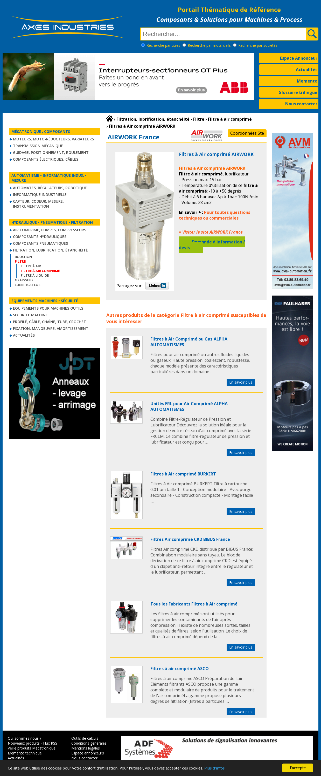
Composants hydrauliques (39, 236)
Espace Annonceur (298, 58)
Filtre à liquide (35, 275)
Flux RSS (50, 743)
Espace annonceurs (87, 753)
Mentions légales (85, 748)
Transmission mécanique (38, 145)
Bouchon (23, 256)
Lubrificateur (27, 284)
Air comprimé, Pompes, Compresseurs (49, 229)
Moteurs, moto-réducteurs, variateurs (53, 139)
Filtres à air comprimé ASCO (179, 668)
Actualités (306, 69)
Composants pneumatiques (40, 243)
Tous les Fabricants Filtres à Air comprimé (194, 604)
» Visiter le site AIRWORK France (211, 232)
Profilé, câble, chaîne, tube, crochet (49, 321)
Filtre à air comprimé (205, 315)
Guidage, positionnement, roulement (51, 152)
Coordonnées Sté (247, 133)
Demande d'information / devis (212, 244)
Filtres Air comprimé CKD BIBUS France (190, 539)
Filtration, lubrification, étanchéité (50, 250)
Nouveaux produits (24, 743)
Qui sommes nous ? (24, 738)
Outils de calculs (84, 738)
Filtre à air (31, 266)
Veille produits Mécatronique (31, 748)
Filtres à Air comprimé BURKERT (183, 474)
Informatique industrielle (40, 194)
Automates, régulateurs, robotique (50, 187)
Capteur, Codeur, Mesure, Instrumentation (38, 204)
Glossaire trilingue (297, 92)
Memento (307, 81)
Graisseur (24, 280)
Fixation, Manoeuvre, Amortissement (50, 328)
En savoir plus (240, 382)
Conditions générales (89, 743)
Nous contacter (301, 104)
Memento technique (25, 753)
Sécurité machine (30, 314)
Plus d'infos (214, 768)
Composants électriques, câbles (45, 159)
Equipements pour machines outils (48, 308)
